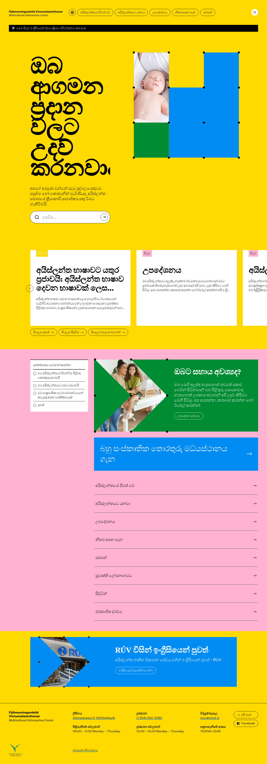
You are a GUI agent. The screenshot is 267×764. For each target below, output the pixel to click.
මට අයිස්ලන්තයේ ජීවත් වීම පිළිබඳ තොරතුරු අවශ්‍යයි (59, 375)
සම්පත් (207, 12)
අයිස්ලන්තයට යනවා (131, 12)
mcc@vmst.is (209, 718)
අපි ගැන (244, 714)
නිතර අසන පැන (185, 12)
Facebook (246, 723)
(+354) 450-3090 (149, 718)
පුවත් (41, 405)
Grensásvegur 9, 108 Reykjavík (94, 718)
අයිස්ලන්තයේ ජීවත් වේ (95, 12)
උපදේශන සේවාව (188, 416)
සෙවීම (105, 218)
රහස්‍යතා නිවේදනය (85, 750)
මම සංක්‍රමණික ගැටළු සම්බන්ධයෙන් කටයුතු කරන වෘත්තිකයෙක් (60, 395)
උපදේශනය (159, 12)
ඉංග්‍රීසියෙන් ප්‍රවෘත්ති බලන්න (135, 670)
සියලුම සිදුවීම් (72, 332)
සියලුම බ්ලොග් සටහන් (108, 332)
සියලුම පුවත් (43, 332)
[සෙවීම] (254, 12)
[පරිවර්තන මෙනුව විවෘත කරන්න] (72, 12)
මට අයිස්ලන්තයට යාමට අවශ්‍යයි (58, 385)
